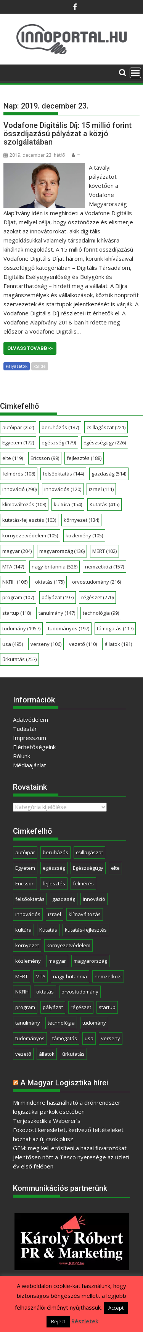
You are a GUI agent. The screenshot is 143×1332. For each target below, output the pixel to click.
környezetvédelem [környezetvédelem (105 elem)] (30, 535)
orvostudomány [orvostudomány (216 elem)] (96, 581)
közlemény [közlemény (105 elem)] (84, 535)
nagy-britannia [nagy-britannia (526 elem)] (54, 566)
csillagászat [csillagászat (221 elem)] (106, 427)
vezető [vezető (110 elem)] (83, 644)
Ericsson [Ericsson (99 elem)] (45, 458)
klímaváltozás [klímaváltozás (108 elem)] (24, 504)
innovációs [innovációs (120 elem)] (62, 489)
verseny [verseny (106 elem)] (46, 644)
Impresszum (29, 738)
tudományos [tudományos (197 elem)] (68, 628)
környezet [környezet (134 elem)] (81, 519)
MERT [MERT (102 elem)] (104, 551)
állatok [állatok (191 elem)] (118, 644)
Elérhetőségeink (34, 747)
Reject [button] (58, 1321)
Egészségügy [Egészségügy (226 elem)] (105, 442)
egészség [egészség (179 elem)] (59, 442)
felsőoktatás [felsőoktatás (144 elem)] (63, 473)
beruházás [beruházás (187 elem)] (60, 427)
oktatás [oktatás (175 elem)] (49, 581)
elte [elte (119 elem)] (12, 458)
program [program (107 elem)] (18, 597)
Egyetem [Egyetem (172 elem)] (18, 442)
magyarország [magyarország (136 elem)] (62, 551)
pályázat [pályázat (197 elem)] (58, 597)
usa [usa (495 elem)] (12, 644)
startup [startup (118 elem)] (16, 612)
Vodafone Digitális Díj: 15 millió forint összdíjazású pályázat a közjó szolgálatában (67, 133)
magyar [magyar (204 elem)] (17, 551)
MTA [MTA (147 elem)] (13, 566)
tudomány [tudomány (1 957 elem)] (21, 628)
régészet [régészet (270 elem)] (97, 597)
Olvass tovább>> (30, 348)
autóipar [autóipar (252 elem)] (18, 427)
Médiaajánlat (29, 765)
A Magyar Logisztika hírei (64, 1082)
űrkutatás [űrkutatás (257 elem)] (19, 659)
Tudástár (25, 728)
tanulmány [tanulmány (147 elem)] (57, 612)
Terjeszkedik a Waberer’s (46, 1120)
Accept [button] (116, 1307)
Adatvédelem (30, 719)
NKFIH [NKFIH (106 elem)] (14, 581)
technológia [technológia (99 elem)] (101, 612)
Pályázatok (16, 366)
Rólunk (21, 756)
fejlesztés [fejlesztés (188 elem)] (84, 458)
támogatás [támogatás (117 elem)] (115, 628)
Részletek (84, 1321)
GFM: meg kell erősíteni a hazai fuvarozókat (70, 1148)
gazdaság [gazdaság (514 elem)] (109, 473)
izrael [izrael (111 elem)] (101, 489)
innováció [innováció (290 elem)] (19, 489)
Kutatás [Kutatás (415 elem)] (104, 504)
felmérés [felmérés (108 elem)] (18, 473)
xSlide (40, 366)
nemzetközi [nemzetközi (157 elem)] (104, 566)
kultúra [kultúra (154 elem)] (68, 504)
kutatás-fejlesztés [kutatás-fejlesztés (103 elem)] (29, 519)
